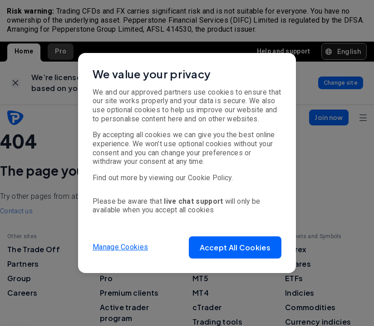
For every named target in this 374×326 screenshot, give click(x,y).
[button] (235, 247)
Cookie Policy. (210, 177)
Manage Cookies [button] (120, 247)
